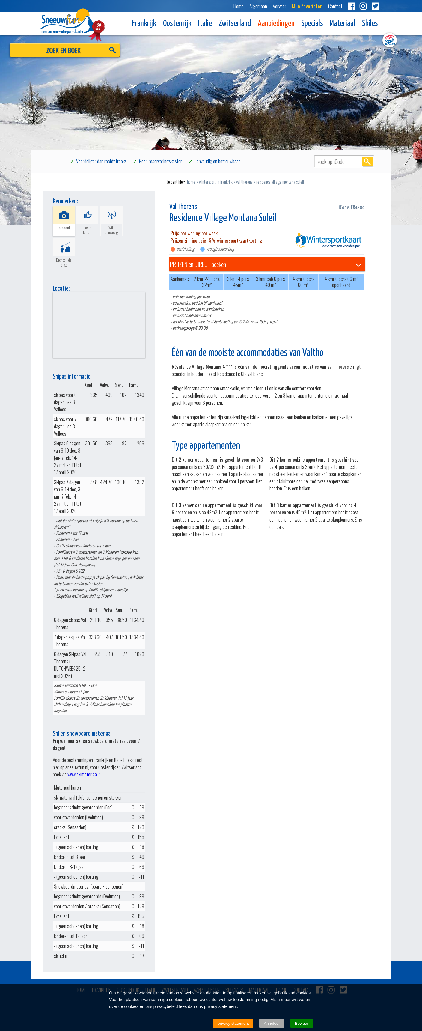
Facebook (351, 6)
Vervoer (279, 6)
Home (238, 6)
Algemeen (258, 6)
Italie (205, 24)
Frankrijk (144, 24)
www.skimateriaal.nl (84, 774)
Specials (312, 24)
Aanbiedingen (276, 24)
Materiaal (342, 24)
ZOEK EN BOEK (80, 51)
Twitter (375, 6)
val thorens (244, 182)
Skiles (370, 24)
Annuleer (272, 1023)
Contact (335, 6)
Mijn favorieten (307, 6)
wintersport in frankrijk (216, 182)
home (191, 182)
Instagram (363, 6)
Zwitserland (234, 24)
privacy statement (233, 1023)
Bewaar (301, 1023)
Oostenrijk (177, 24)
